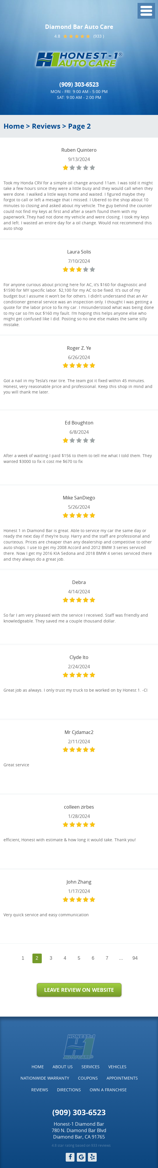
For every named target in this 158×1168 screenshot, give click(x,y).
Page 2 (79, 126)
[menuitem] (37, 1067)
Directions (69, 1089)
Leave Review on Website (79, 990)
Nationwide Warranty (44, 1078)
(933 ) (98, 36)
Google (81, 1157)
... (121, 958)
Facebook (70, 1157)
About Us (63, 1066)
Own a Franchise (108, 1089)
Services (90, 1066)
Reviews (46, 126)
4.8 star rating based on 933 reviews (81, 1145)
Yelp (92, 1157)
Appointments (122, 1078)
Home (14, 126)
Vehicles (117, 1066)
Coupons (88, 1078)
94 (135, 958)
